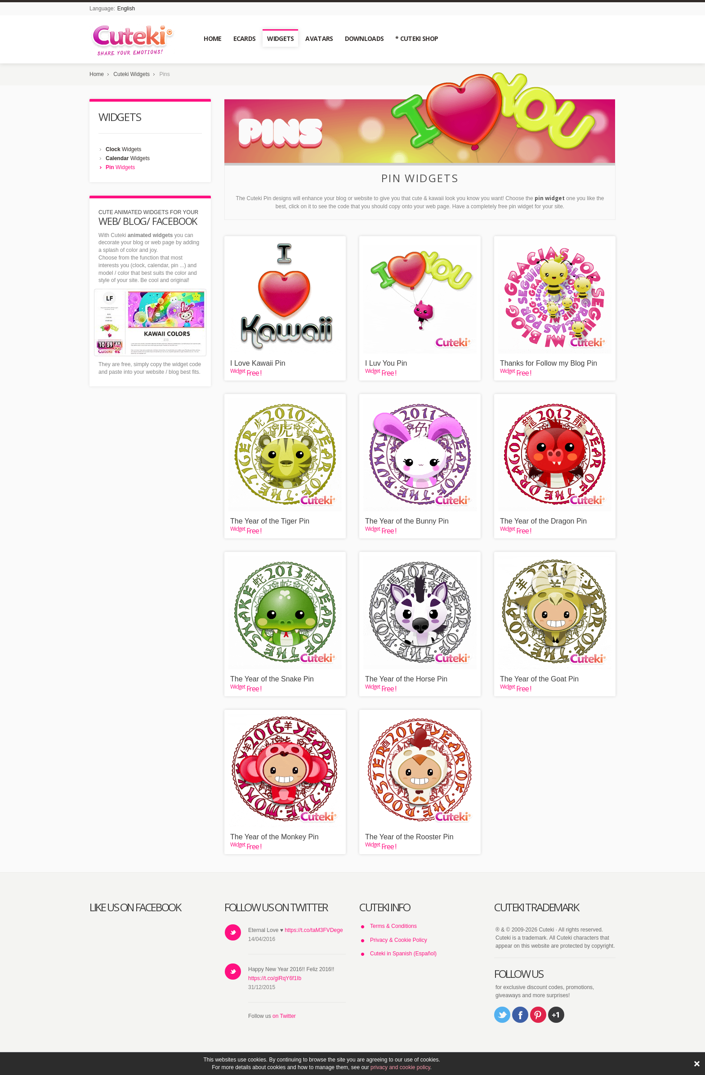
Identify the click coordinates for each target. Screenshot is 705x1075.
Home (96, 74)
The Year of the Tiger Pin (269, 521)
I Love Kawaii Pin (258, 363)
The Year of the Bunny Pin (407, 521)
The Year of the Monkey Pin (274, 837)
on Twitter (284, 1016)
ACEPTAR (697, 1063)
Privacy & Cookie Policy (398, 940)
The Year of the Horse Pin (406, 679)
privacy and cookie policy (400, 1067)
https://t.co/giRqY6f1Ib (274, 978)
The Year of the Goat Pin (539, 679)
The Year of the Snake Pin (272, 679)
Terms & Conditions (393, 926)
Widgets (123, 149)
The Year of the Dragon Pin (543, 521)
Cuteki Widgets (131, 74)
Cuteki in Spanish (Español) (403, 953)
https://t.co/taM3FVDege (314, 930)
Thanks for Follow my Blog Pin (548, 363)
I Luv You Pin (386, 363)
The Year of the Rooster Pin (409, 837)
